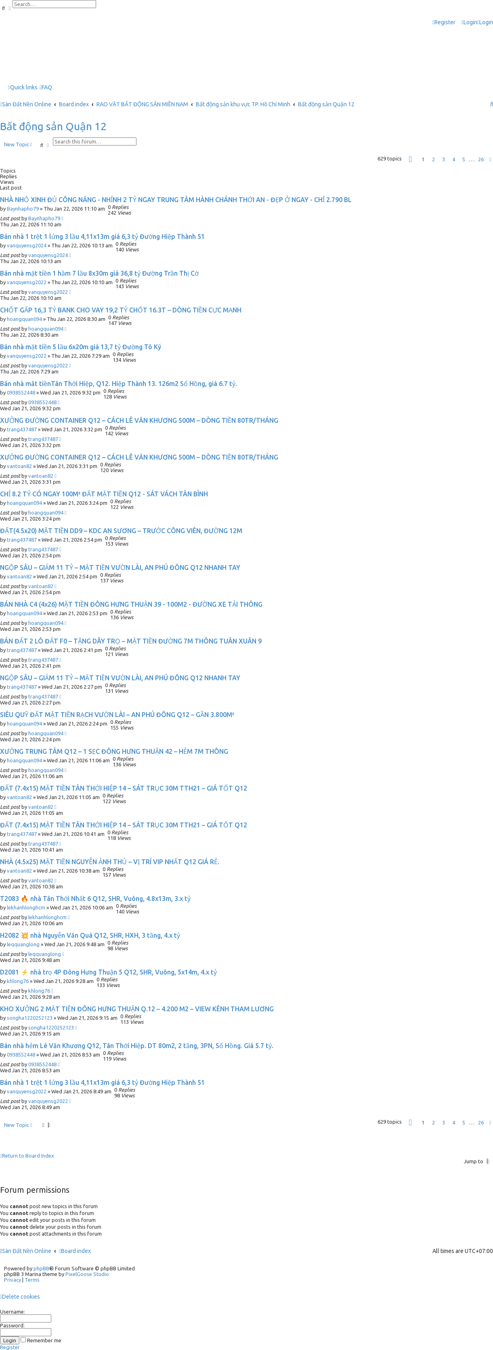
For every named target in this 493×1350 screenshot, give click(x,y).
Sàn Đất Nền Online (26, 1251)
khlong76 (18, 981)
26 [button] (481, 159)
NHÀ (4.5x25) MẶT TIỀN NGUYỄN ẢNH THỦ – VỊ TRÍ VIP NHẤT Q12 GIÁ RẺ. (109, 861)
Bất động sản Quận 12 (53, 126)
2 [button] (433, 159)
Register (10, 1347)
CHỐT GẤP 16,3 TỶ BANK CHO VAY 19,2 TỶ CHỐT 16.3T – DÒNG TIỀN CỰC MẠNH (120, 310)
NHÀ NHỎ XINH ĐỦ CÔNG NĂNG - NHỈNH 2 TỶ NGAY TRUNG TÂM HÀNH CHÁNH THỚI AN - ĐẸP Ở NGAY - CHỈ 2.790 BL (176, 199)
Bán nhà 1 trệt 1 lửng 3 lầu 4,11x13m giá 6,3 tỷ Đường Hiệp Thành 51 (102, 236)
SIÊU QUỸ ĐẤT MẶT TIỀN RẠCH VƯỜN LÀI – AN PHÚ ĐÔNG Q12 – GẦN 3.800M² (117, 714)
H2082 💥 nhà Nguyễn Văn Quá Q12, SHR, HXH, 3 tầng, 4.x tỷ (90, 935)
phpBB (41, 1268)
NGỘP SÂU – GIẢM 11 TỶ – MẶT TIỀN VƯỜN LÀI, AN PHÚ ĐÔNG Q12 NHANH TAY (120, 567)
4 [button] (453, 159)
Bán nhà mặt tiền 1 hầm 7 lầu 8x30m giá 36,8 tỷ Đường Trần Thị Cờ (99, 273)
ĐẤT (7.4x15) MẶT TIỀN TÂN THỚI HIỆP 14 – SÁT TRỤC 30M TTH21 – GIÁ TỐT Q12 (123, 788)
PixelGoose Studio (87, 1274)
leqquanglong (23, 944)
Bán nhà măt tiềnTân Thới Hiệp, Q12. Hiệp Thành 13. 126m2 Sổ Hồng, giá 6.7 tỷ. (118, 383)
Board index (75, 1251)
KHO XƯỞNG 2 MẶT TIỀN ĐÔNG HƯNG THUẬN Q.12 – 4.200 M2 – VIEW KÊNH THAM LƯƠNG (137, 1008)
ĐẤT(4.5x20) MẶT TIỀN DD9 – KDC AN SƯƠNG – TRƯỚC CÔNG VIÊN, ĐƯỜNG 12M (121, 530)
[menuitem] (469, 22)
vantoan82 (19, 466)
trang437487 (22, 429)
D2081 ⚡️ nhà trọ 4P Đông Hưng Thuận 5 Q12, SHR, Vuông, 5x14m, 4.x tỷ (108, 972)
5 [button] (463, 159)
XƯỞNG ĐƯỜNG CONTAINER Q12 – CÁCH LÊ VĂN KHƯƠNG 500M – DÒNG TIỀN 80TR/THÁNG (139, 420)
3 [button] (443, 159)
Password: (12, 1325)
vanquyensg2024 (26, 245)
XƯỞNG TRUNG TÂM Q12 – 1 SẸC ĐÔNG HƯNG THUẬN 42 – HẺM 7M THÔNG (114, 751)
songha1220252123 (29, 1018)
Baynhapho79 (23, 208)
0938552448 (21, 392)
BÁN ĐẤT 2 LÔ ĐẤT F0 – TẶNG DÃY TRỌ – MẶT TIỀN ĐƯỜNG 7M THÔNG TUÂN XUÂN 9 (131, 641)
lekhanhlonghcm (26, 907)
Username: (12, 1311)
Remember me (41, 1340)
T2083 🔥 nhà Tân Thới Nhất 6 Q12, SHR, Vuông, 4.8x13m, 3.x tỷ (95, 898)
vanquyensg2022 (26, 282)
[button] (410, 159)
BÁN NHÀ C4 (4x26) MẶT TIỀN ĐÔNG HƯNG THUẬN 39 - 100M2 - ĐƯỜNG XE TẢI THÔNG (131, 604)
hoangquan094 (24, 319)
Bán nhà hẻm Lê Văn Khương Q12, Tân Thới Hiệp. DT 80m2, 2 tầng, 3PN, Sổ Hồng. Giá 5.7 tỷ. (136, 1045)
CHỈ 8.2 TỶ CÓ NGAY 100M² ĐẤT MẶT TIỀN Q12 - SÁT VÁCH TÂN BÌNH (104, 494)
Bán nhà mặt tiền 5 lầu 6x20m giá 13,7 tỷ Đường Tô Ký (80, 346)
